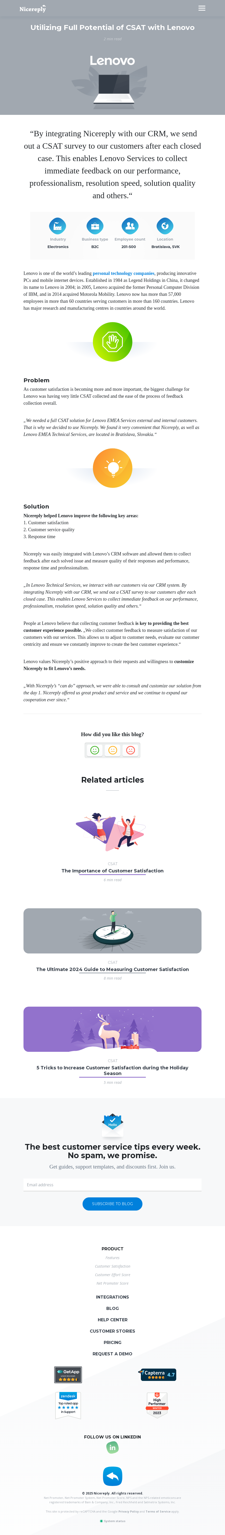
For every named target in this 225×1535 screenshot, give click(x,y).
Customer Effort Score (112, 1274)
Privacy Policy (128, 1511)
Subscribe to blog (112, 1204)
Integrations (112, 1297)
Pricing (113, 1342)
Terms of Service (158, 1511)
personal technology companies (123, 273)
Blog (112, 1308)
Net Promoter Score (112, 1283)
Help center (112, 1319)
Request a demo (112, 1353)
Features (112, 1257)
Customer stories (112, 1331)
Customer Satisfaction (112, 1266)
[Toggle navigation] (201, 8)
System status (112, 1521)
